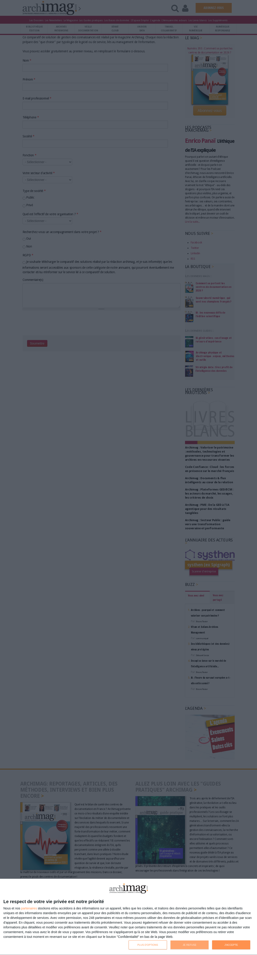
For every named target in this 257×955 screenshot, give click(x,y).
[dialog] (128, 917)
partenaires (29, 908)
